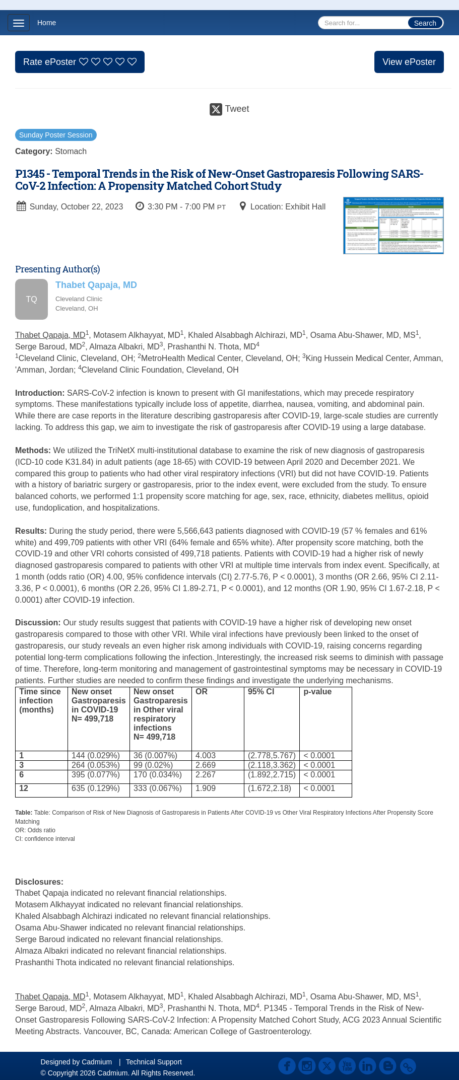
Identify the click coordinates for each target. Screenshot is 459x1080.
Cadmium (97, 1062)
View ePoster (409, 62)
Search (425, 23)
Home (46, 23)
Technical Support (154, 1062)
